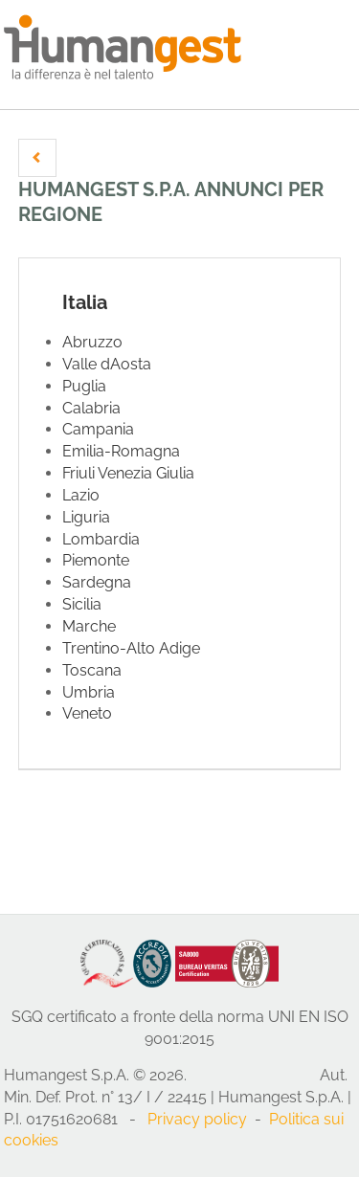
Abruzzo (92, 342)
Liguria (86, 517)
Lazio (81, 495)
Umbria (88, 692)
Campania (98, 429)
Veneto (87, 713)
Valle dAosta (106, 364)
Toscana (92, 670)
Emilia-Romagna (121, 451)
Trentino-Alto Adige (131, 648)
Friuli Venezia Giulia (128, 473)
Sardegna (96, 582)
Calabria (91, 408)
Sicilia (81, 604)
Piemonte (95, 560)
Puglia (84, 386)
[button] (37, 158)
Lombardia (101, 539)
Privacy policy (197, 1119)
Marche (89, 626)
